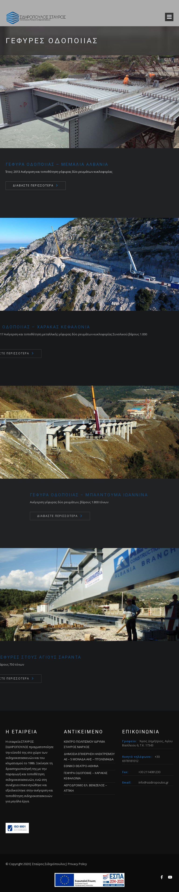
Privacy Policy (77, 864)
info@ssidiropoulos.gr (153, 782)
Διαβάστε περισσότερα (33, 185)
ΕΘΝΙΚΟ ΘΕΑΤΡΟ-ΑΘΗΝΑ (81, 766)
